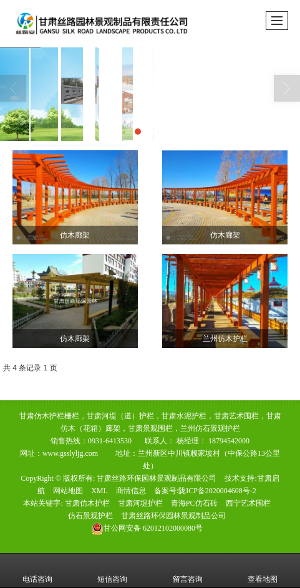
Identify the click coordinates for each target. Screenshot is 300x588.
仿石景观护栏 (90, 515)
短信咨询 (112, 570)
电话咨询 (37, 570)
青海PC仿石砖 (194, 503)
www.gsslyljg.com (70, 453)
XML (99, 490)
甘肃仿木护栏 (87, 503)
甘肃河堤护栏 (140, 503)
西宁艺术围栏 (248, 503)
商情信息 (131, 490)
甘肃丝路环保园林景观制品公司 (173, 515)
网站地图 (68, 490)
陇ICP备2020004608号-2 (217, 490)
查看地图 (263, 570)
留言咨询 (188, 570)
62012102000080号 (147, 528)
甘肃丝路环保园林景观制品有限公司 (156, 478)
